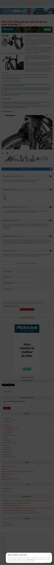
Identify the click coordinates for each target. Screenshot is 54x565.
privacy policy (30, 559)
